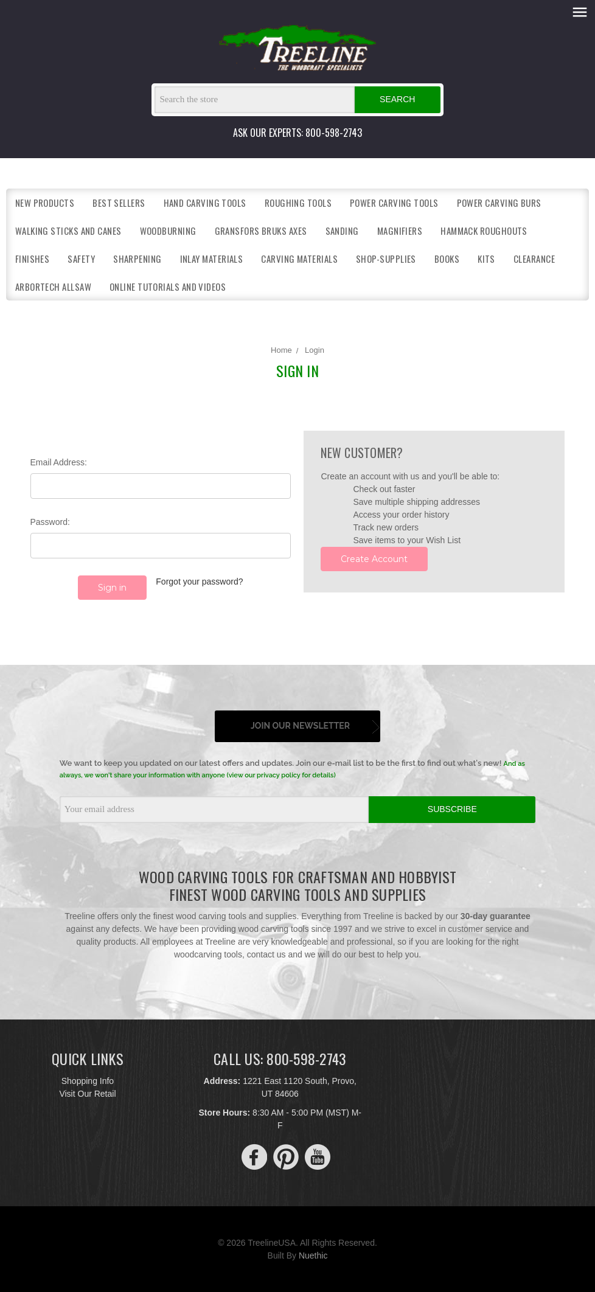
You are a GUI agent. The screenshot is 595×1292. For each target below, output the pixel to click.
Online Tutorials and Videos (168, 286)
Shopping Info (87, 1080)
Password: (50, 522)
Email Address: (58, 462)
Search (397, 99)
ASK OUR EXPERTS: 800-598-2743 (297, 132)
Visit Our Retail (87, 1093)
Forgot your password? (199, 581)
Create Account (374, 559)
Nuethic (313, 1255)
